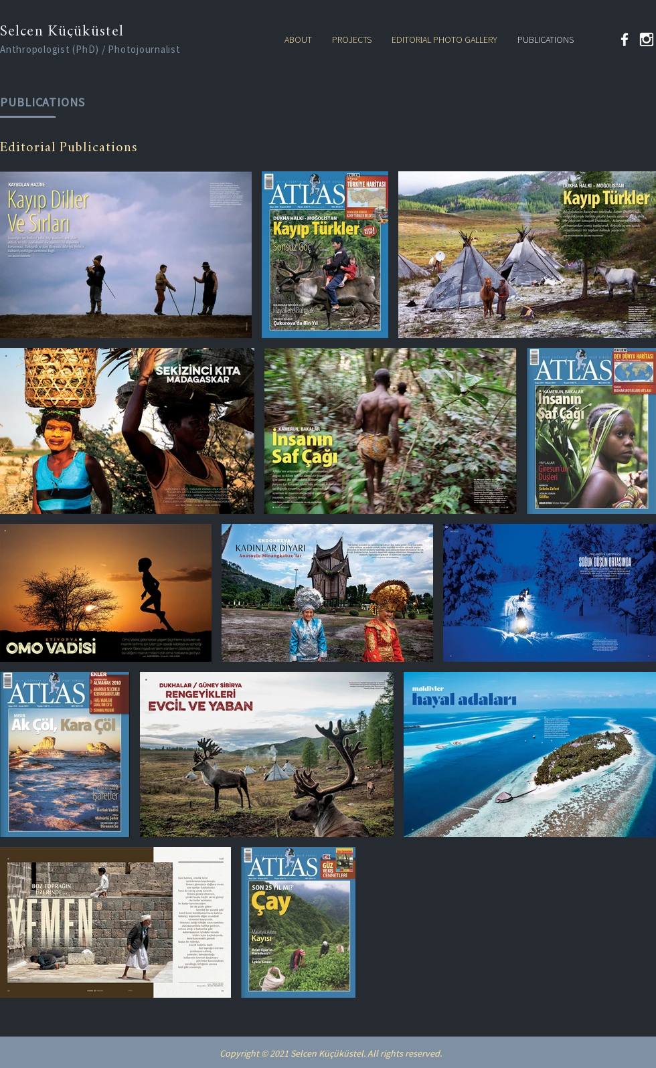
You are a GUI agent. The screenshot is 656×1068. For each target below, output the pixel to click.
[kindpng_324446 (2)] (646, 39)
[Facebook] (624, 39)
